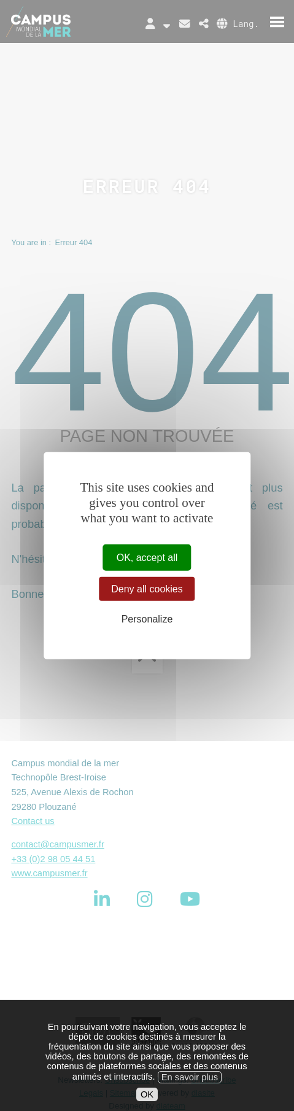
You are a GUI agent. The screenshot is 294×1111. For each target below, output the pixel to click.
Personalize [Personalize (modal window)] (147, 619)
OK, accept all (147, 557)
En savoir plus (189, 1088)
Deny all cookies (147, 589)
